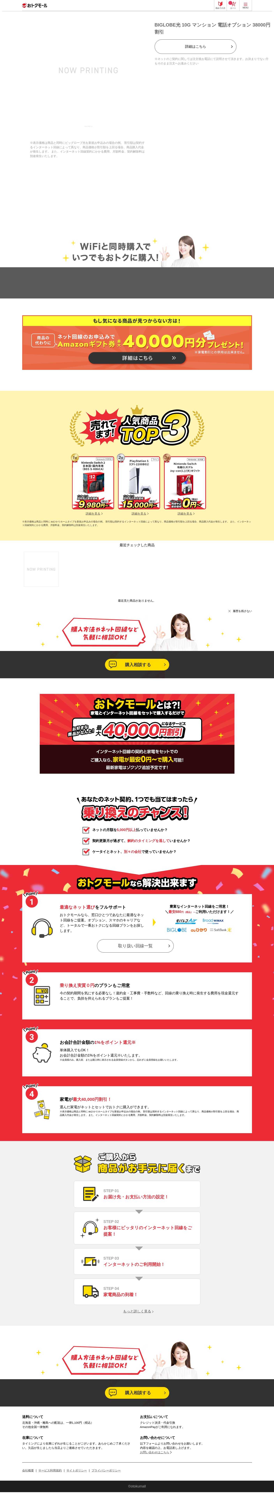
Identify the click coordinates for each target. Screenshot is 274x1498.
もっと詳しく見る (137, 1311)
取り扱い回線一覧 (135, 945)
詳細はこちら (195, 47)
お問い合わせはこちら (154, 1452)
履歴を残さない (242, 611)
